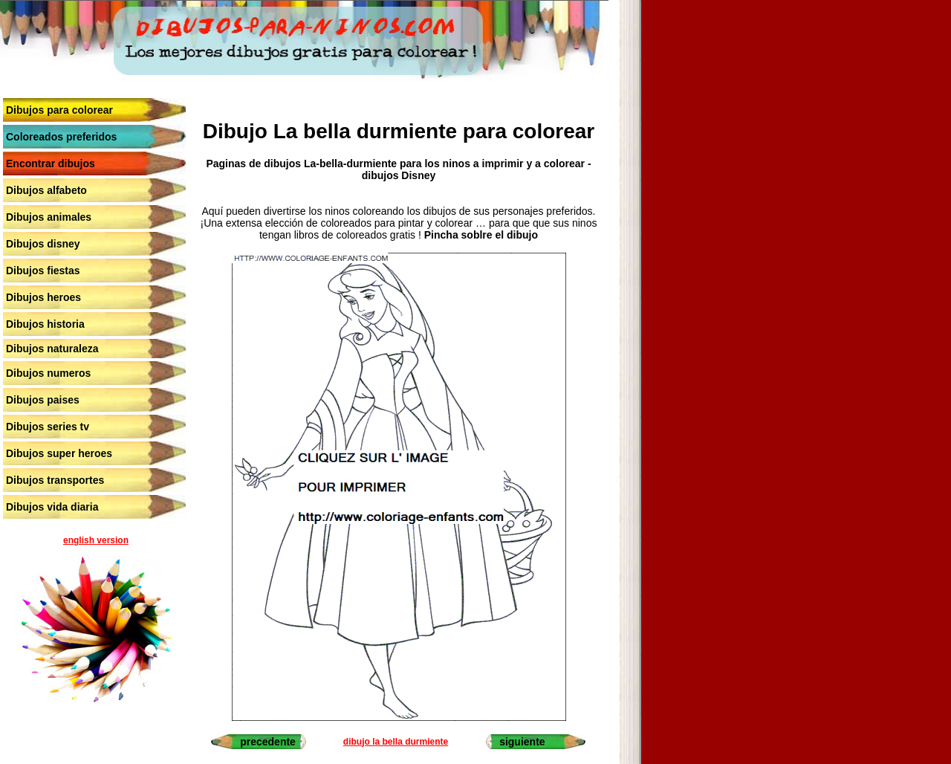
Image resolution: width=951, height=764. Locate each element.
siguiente (522, 742)
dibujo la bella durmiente (395, 742)
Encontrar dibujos (50, 163)
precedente (268, 742)
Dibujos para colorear (59, 110)
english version (96, 540)
